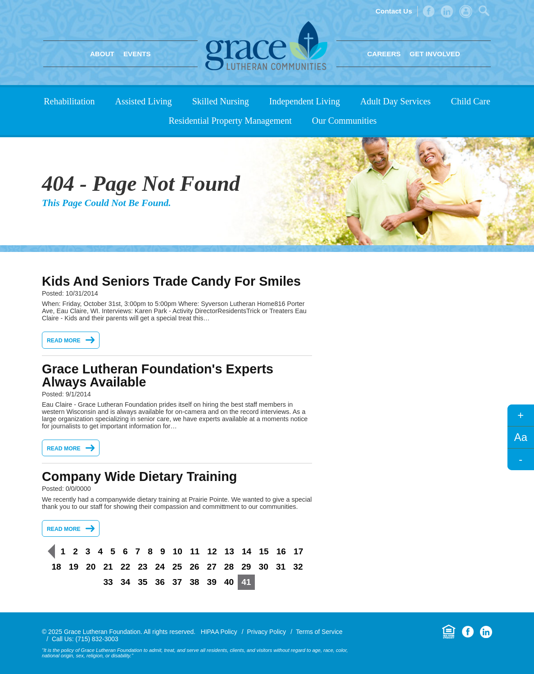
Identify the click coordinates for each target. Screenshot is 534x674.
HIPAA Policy (219, 631)
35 (142, 582)
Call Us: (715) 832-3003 (85, 639)
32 (298, 566)
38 (194, 582)
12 (212, 551)
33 (108, 582)
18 (56, 566)
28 (229, 566)
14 (246, 551)
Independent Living (304, 101)
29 (246, 566)
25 (177, 566)
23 (142, 566)
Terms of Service (319, 631)
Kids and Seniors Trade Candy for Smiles (171, 281)
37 (177, 582)
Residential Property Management (229, 121)
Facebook (428, 11)
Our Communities (344, 121)
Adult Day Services (395, 101)
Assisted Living (143, 101)
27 (212, 566)
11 (194, 551)
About (102, 54)
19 (73, 566)
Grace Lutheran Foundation (266, 45)
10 (177, 551)
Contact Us (394, 11)
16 (281, 551)
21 (108, 566)
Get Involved (435, 54)
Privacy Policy (266, 631)
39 (212, 582)
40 (229, 582)
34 (125, 582)
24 (159, 566)
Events (137, 54)
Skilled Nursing (220, 101)
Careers (384, 54)
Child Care (470, 101)
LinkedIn (447, 11)
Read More (64, 340)
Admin (465, 11)
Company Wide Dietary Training (139, 476)
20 (90, 566)
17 (298, 551)
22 (125, 566)
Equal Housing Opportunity (449, 632)
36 (159, 582)
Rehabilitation (69, 101)
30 (263, 566)
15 (263, 551)
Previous (51, 551)
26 (194, 566)
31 (280, 566)
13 (229, 551)
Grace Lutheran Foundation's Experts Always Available (157, 375)
